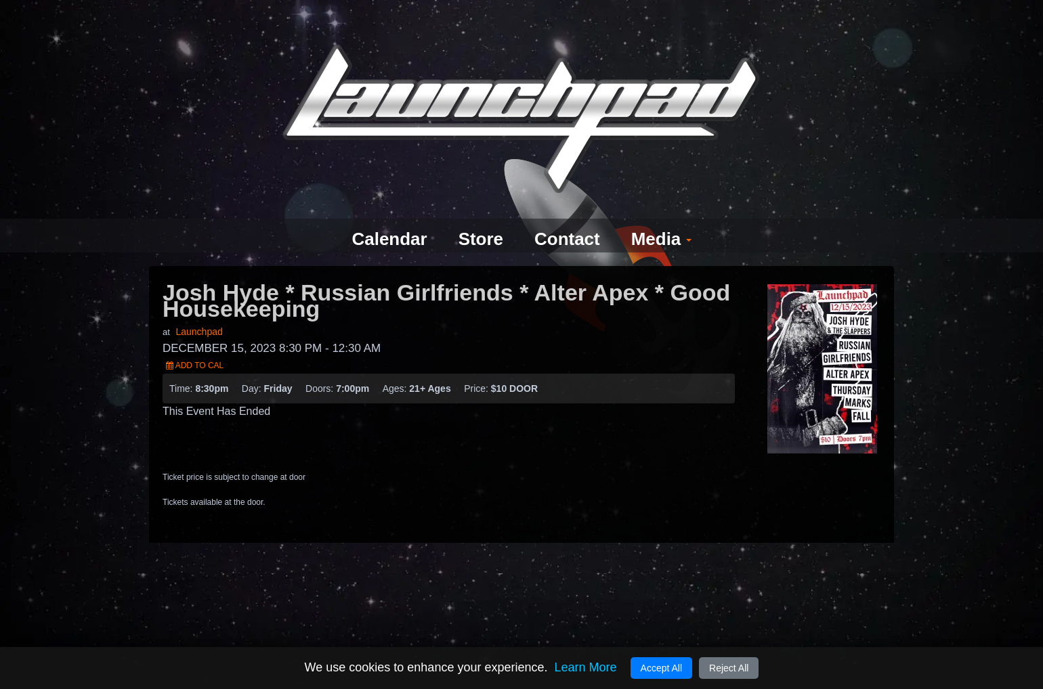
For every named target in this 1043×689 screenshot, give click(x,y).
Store (479, 214)
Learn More (585, 667)
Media (667, 214)
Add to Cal (195, 341)
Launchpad (198, 307)
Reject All (728, 668)
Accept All (661, 668)
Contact (569, 214)
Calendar (384, 214)
